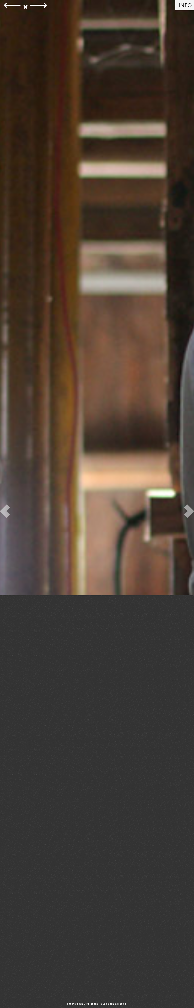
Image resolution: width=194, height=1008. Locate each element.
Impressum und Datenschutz (97, 1004)
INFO (185, 5)
